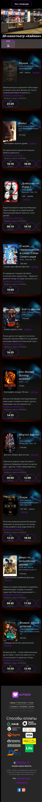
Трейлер (35, 72)
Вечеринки (23, 706)
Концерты (14, 706)
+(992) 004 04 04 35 (23, 778)
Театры (30, 703)
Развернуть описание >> (13, 95)
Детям (31, 706)
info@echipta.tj (21, 782)
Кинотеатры (22, 703)
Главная (12, 703)
